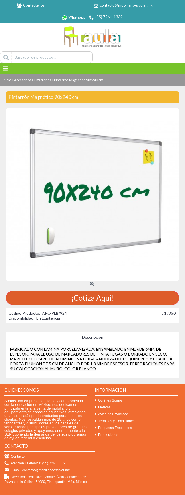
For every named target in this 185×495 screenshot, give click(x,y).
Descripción (92, 337)
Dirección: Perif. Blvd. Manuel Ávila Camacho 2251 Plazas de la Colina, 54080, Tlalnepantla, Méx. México (46, 479)
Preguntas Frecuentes (113, 428)
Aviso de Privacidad (111, 414)
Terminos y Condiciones (114, 421)
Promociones (106, 434)
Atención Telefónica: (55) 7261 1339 (34, 463)
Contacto (14, 456)
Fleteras (102, 407)
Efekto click (9, 492)
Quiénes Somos (108, 400)
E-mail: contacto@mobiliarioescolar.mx (37, 470)
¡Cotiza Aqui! (92, 297)
